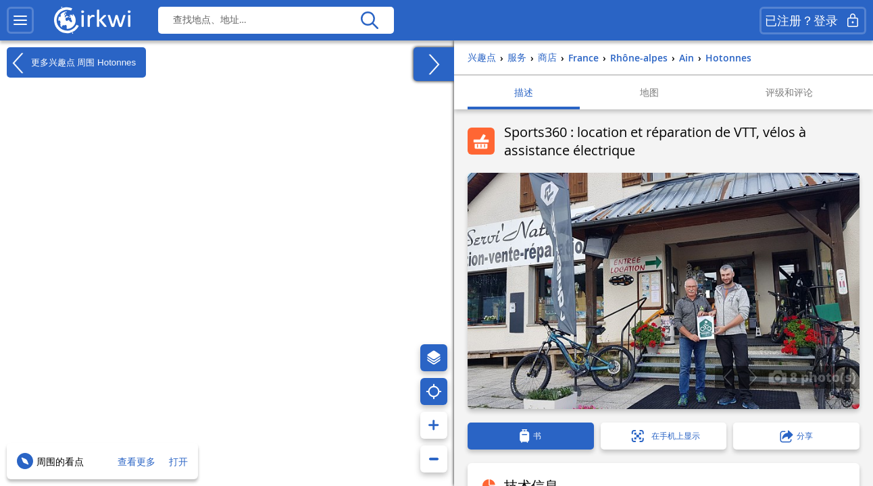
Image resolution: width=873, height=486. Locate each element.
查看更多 (136, 461)
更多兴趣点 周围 (71, 63)
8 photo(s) (812, 376)
